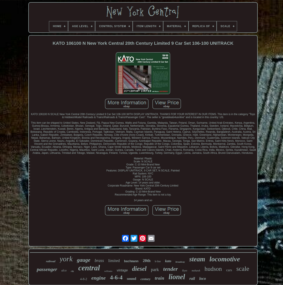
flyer (184, 270)
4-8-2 (83, 279)
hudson (213, 268)
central (89, 268)
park (155, 269)
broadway (180, 261)
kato (168, 261)
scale (242, 268)
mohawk (196, 270)
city (72, 271)
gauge (83, 260)
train (159, 278)
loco (202, 278)
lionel (177, 277)
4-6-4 (116, 277)
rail (192, 278)
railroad (50, 261)
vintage (122, 270)
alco (64, 270)
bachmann (131, 261)
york (66, 259)
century (145, 279)
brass (99, 260)
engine (98, 278)
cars (229, 270)
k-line (158, 261)
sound (131, 279)
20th (147, 260)
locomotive (224, 259)
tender (170, 269)
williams (108, 271)
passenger (47, 269)
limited (114, 260)
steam (197, 259)
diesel (139, 268)
